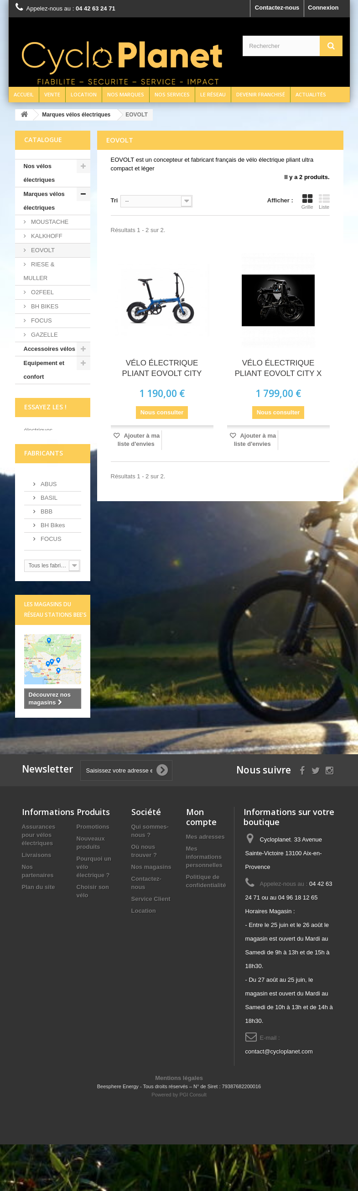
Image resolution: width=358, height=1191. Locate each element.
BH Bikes (52, 571)
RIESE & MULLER (39, 271)
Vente (52, 94)
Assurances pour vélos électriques (39, 881)
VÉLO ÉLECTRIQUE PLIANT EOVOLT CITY (162, 368)
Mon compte (201, 863)
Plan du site (38, 933)
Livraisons (37, 901)
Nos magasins (151, 913)
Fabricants (43, 499)
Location (84, 94)
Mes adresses (205, 883)
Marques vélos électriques (44, 201)
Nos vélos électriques (39, 173)
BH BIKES (44, 306)
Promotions (93, 873)
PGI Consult (192, 1141)
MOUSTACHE (49, 221)
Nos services (172, 94)
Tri (114, 200)
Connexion (323, 7)
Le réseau (213, 94)
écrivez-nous (42, 463)
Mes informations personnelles (204, 903)
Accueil (24, 94)
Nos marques (125, 94)
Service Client (151, 945)
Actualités (311, 94)
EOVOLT (42, 250)
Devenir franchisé (260, 94)
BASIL (48, 543)
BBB (46, 557)
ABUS (48, 530)
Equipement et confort (44, 370)
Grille (307, 201)
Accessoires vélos (49, 348)
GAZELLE (44, 334)
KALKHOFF (46, 236)
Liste (324, 201)
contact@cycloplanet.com (279, 1098)
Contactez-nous (277, 7)
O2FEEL (42, 292)
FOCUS (41, 320)
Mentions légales (179, 1124)
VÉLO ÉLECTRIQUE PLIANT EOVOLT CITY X (278, 368)
